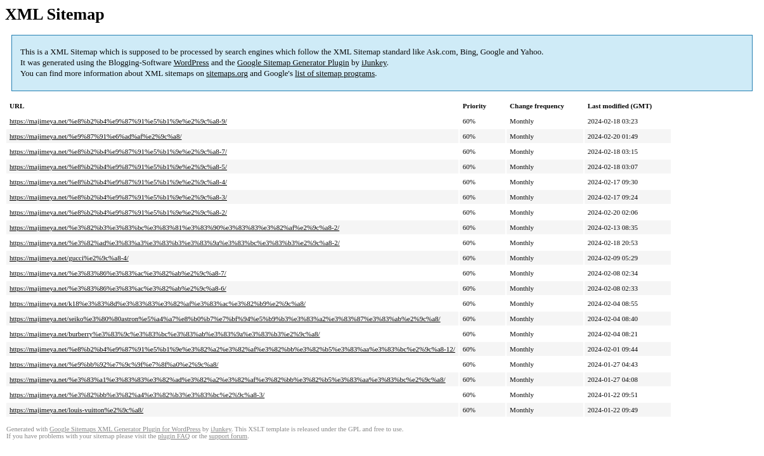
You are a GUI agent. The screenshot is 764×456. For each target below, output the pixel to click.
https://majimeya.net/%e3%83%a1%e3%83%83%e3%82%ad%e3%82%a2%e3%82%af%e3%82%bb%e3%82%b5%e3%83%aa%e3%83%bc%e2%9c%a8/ (228, 379)
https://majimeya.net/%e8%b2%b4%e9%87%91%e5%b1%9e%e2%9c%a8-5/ (118, 166)
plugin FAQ (174, 436)
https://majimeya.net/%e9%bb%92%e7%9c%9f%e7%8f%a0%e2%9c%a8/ (114, 364)
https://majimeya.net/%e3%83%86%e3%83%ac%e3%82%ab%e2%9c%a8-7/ (118, 273)
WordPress (191, 62)
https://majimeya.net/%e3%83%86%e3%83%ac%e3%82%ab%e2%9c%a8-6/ (118, 288)
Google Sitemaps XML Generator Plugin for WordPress (124, 429)
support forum (228, 436)
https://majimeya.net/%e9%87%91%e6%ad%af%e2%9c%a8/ (96, 136)
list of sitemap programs (335, 73)
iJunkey (374, 62)
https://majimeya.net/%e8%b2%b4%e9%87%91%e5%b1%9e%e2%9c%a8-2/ (118, 212)
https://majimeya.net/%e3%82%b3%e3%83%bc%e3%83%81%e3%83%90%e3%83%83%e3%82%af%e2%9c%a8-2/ (174, 227)
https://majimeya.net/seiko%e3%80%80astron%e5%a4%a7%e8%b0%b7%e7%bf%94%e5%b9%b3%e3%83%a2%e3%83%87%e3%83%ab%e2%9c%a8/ (225, 318)
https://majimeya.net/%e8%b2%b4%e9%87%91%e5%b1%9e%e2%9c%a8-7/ (118, 151)
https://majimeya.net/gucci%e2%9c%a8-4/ (69, 258)
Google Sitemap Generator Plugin (293, 62)
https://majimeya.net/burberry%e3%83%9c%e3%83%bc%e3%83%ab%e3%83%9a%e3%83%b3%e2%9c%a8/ (165, 334)
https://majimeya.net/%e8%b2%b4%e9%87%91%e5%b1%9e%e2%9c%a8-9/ (118, 121)
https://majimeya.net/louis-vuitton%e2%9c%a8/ (76, 410)
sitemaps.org (227, 73)
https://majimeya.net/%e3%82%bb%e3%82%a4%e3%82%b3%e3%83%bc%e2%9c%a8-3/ (137, 394)
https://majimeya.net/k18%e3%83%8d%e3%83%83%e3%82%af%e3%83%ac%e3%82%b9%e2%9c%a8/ (158, 303)
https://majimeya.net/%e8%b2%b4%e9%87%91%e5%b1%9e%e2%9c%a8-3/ (118, 197)
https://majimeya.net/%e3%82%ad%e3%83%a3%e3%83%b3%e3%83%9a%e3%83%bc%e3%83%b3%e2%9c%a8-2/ (175, 242)
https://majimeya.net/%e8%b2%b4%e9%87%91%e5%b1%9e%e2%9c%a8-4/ (118, 182)
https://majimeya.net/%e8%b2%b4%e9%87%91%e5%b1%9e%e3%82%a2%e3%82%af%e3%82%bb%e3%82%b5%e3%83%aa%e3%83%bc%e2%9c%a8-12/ (232, 349)
